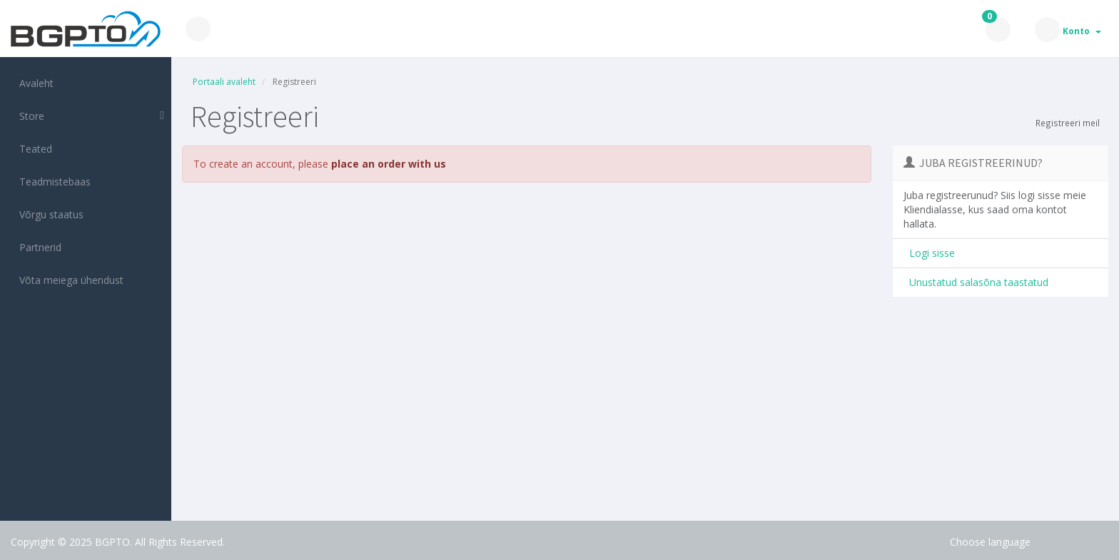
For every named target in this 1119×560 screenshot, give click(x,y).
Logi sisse (929, 253)
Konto (1082, 31)
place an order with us (388, 163)
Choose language (990, 542)
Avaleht (34, 83)
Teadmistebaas (52, 181)
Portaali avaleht (224, 82)
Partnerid (37, 247)
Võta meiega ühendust (68, 280)
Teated (33, 149)
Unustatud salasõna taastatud (975, 282)
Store (29, 116)
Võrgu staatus (48, 214)
